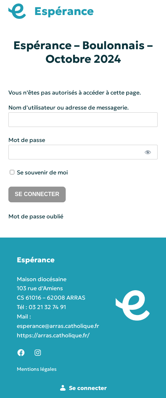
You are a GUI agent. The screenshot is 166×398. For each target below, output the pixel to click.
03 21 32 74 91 (47, 306)
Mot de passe (26, 139)
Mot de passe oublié (35, 216)
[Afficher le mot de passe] (148, 152)
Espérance (64, 11)
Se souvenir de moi (39, 172)
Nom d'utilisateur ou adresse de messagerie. (68, 107)
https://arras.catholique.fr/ (53, 335)
